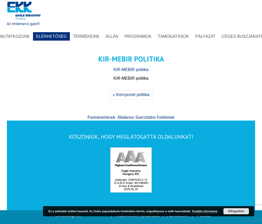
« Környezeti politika (131, 94)
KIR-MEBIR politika (131, 69)
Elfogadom (236, 211)
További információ (204, 211)
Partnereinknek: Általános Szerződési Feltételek (131, 117)
